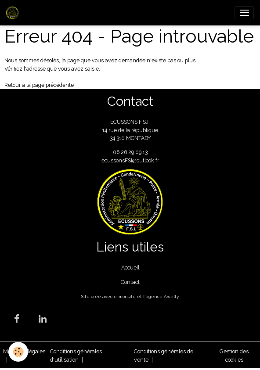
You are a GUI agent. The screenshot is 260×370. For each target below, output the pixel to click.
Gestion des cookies (234, 355)
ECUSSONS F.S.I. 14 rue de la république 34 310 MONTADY (130, 130)
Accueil (130, 267)
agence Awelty (162, 296)
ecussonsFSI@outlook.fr (130, 160)
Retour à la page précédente (39, 85)
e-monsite (125, 296)
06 (117, 152)
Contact (130, 282)
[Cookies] (19, 352)
